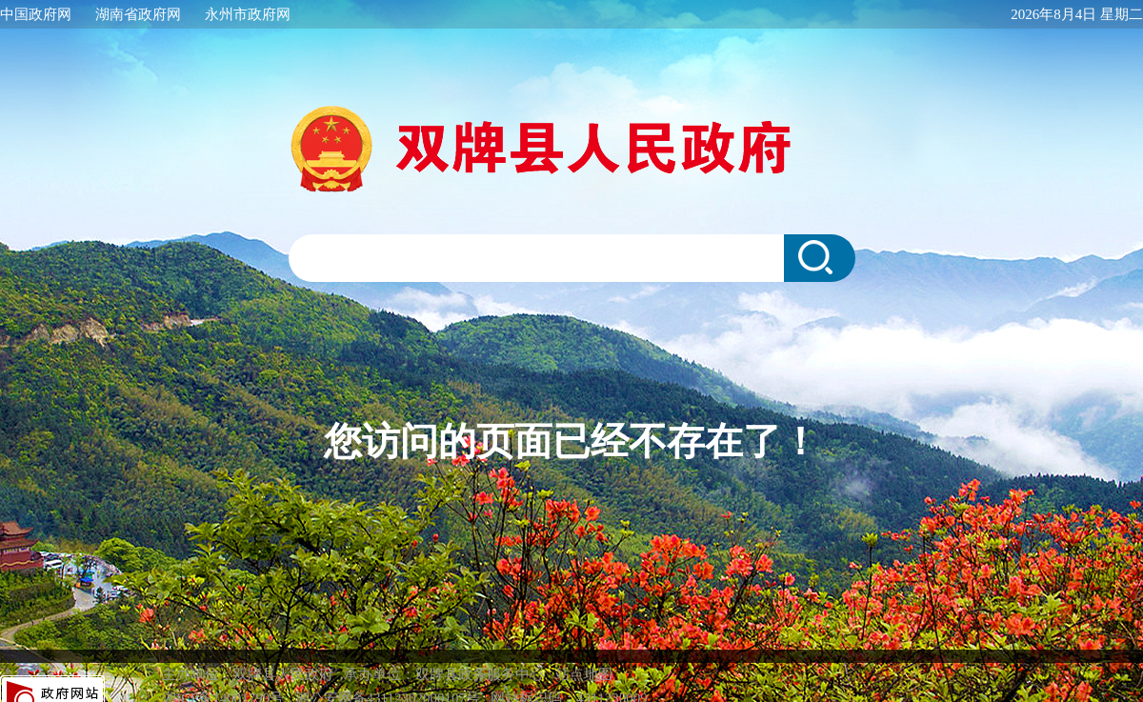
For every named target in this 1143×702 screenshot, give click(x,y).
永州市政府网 (248, 14)
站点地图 (583, 655)
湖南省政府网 (138, 14)
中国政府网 (35, 14)
